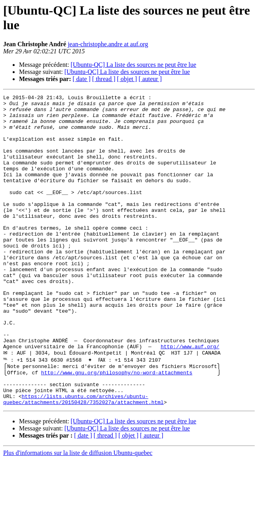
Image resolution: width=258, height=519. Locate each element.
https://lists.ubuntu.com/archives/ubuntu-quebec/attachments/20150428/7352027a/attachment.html (83, 458)
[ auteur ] (150, 78)
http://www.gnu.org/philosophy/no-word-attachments (116, 425)
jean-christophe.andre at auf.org (108, 44)
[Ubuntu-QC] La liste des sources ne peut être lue (133, 64)
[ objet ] (127, 78)
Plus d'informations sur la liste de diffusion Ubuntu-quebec (77, 512)
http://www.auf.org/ (190, 397)
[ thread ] (104, 78)
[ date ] (82, 78)
